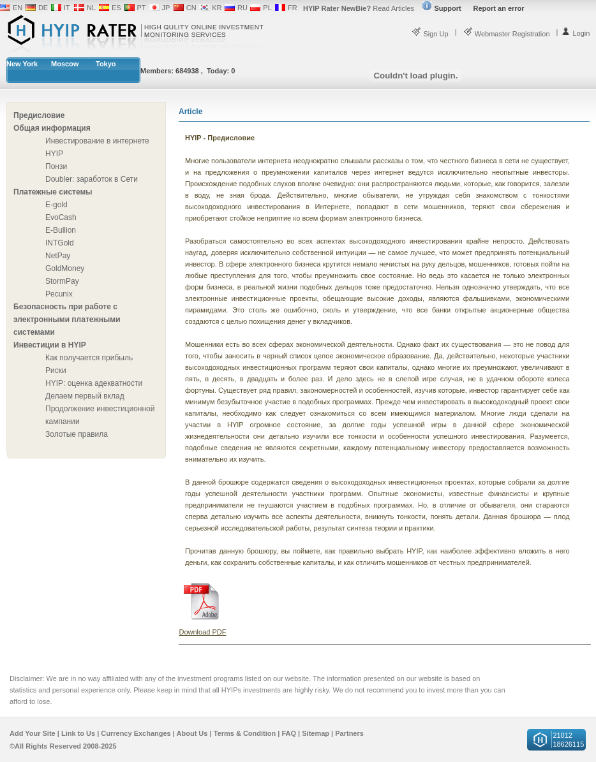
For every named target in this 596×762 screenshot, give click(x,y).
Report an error (499, 8)
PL (267, 7)
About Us (192, 733)
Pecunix (59, 293)
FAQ (288, 733)
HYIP (54, 153)
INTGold (59, 242)
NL (91, 7)
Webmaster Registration (506, 34)
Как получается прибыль (89, 357)
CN (191, 7)
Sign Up (430, 34)
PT (141, 7)
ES (116, 7)
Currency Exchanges (135, 733)
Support (441, 8)
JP (166, 7)
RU (242, 7)
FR (292, 7)
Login (575, 33)
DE (43, 7)
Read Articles (358, 8)
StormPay (62, 281)
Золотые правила (76, 434)
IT (67, 7)
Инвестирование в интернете (97, 140)
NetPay (57, 255)
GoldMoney (64, 268)
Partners (349, 733)
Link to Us (78, 733)
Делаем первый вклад (84, 396)
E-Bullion (60, 230)
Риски (55, 370)
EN (17, 7)
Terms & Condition (245, 733)
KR (216, 7)
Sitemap (315, 733)
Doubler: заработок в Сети (91, 179)
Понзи (56, 166)
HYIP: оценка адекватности (93, 383)
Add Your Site (33, 733)
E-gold (56, 204)
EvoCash (61, 217)
